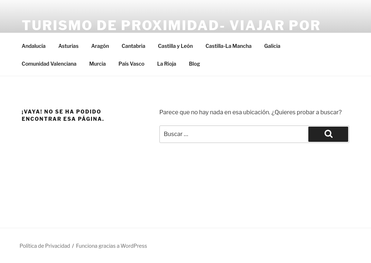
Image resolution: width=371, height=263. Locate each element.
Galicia (272, 46)
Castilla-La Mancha (228, 46)
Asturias (68, 46)
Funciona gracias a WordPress (111, 246)
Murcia (97, 64)
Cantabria (133, 46)
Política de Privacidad (45, 246)
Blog (194, 64)
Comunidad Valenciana (49, 64)
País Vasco (131, 64)
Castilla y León (175, 46)
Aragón (100, 46)
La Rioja (166, 64)
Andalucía (34, 46)
